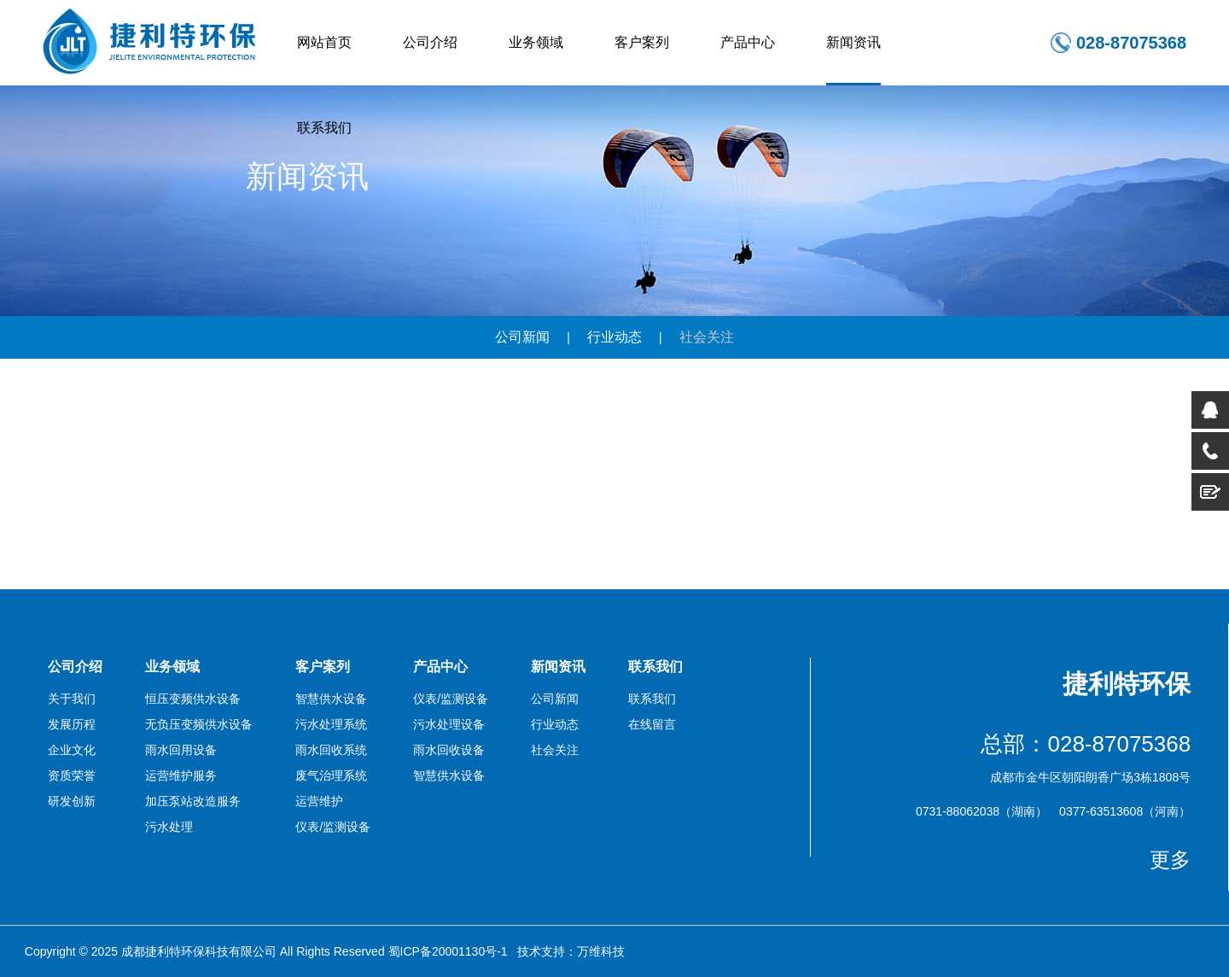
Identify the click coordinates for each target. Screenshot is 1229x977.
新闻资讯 (853, 42)
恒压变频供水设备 (193, 698)
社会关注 (706, 337)
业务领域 (536, 42)
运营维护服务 (181, 775)
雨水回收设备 (449, 750)
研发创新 (72, 801)
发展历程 (72, 724)
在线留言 (652, 724)
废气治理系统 (331, 775)
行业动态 (614, 337)
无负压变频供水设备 (199, 724)
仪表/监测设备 (332, 827)
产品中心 (747, 42)
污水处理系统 (331, 724)
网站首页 (324, 42)
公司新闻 (522, 337)
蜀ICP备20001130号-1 (448, 951)
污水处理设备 (449, 724)
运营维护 (319, 801)
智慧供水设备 (331, 698)
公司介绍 (430, 42)
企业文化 (72, 750)
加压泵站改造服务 (193, 801)
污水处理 (169, 827)
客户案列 (641, 42)
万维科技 (601, 951)
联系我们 (324, 127)
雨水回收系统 (331, 750)
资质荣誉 (72, 775)
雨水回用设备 (181, 750)
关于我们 (72, 698)
